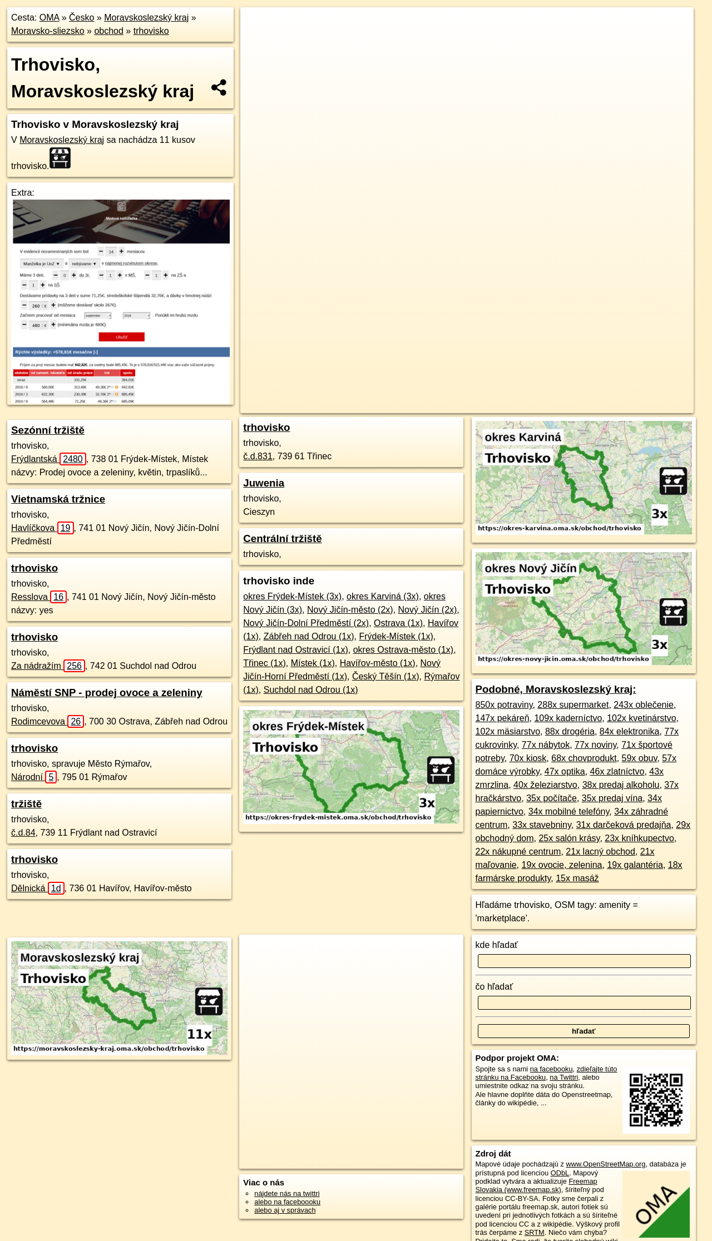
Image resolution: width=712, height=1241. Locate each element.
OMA (49, 17)
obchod (108, 31)
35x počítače (551, 798)
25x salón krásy (569, 838)
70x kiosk (528, 758)
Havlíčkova (42, 528)
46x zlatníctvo (617, 771)
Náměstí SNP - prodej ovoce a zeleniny (106, 692)
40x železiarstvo (545, 785)
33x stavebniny (541, 825)
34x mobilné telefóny (569, 811)
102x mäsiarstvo (508, 731)
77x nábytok (546, 744)
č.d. (23, 832)
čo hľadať (494, 986)
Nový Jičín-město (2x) (350, 609)
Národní (34, 777)
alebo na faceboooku (287, 1202)
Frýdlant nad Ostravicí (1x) (295, 649)
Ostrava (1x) (398, 623)
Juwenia (263, 483)
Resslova (39, 596)
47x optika (565, 771)
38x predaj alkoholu (621, 785)
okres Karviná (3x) (383, 596)
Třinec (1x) (264, 663)
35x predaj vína (612, 798)
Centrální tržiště (282, 538)
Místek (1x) (313, 663)
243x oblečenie (644, 704)
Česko (81, 17)
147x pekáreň (503, 718)
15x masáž (577, 878)
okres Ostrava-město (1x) (403, 649)
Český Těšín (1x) (385, 676)
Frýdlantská (48, 459)
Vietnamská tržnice (58, 499)
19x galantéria (635, 865)
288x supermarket (573, 704)
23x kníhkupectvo (639, 838)
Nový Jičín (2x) (427, 609)
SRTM (535, 1232)
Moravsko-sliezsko (48, 31)
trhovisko (151, 31)
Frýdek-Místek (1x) (396, 636)
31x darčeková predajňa (623, 825)
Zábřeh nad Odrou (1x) (309, 636)
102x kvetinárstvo (641, 718)
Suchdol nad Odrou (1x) (311, 689)
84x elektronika (630, 731)
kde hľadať (497, 945)
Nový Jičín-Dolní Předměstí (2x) (306, 623)
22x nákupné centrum (518, 851)
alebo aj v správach (284, 1210)
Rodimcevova (47, 721)
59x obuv (639, 758)
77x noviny (595, 744)
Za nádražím (48, 665)
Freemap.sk (500, 404)
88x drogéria (570, 731)
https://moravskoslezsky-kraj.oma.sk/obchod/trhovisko (614, 404)
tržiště (26, 804)
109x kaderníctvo (568, 718)
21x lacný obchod (600, 851)
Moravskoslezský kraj (146, 17)
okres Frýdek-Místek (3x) (292, 596)
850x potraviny (504, 704)
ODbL (560, 1173)
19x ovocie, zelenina (562, 865)
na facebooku (551, 1069)
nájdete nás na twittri (286, 1193)
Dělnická (38, 888)
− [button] (259, 43)
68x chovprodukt (583, 758)
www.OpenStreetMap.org (605, 1164)
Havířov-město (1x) (378, 663)
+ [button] (259, 26)
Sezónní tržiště (48, 430)
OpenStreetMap (442, 404)
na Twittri (564, 1077)
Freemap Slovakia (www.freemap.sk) (536, 1185)
